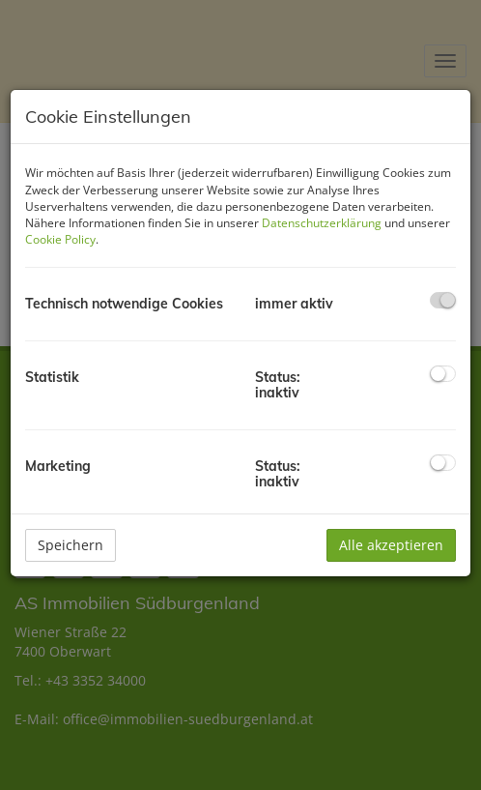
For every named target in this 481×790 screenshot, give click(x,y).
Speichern (70, 545)
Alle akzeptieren (391, 545)
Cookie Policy (60, 239)
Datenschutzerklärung (322, 223)
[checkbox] (443, 300)
